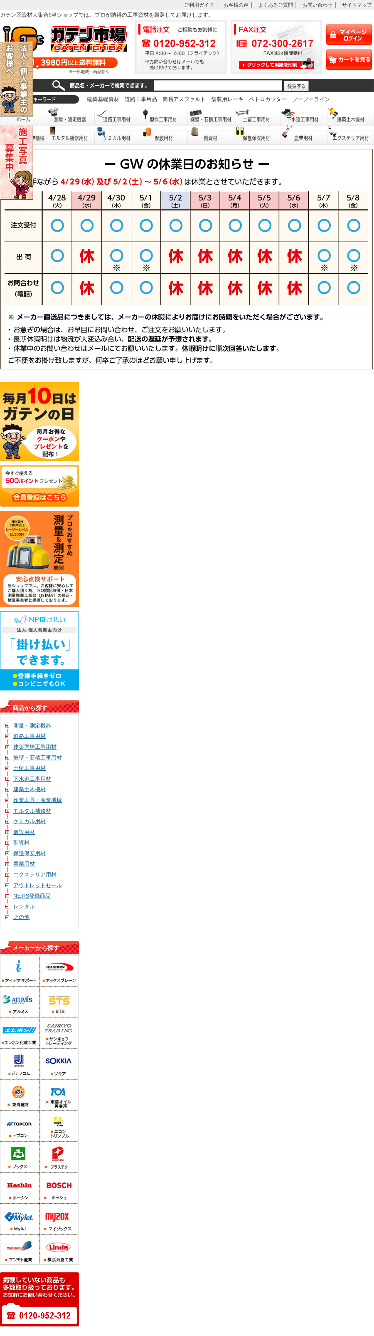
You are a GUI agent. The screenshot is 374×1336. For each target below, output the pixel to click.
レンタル (20, 906)
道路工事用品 (141, 99)
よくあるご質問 (275, 4)
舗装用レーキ (227, 99)
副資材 (211, 135)
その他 (17, 917)
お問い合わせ (317, 4)
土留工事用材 (257, 116)
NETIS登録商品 (28, 896)
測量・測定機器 (71, 116)
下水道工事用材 (304, 116)
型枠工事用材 (164, 116)
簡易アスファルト (184, 99)
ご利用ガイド (199, 4)
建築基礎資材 (103, 99)
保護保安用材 (25, 853)
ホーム (24, 116)
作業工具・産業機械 (33, 800)
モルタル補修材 (28, 811)
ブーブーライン (311, 99)
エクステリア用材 (350, 135)
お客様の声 (236, 4)
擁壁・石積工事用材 (211, 116)
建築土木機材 (350, 116)
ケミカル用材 (118, 135)
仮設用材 (164, 135)
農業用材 (304, 135)
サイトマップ (357, 4)
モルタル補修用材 (71, 135)
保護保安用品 (257, 135)
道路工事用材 (118, 116)
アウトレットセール (33, 885)
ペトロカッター (268, 99)
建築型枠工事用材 (31, 747)
